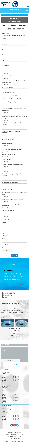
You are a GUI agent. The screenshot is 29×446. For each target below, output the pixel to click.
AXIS (20, 98)
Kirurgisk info (8, 293)
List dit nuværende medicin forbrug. (10, 182)
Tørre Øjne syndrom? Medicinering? (10, 214)
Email (3, 55)
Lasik (14, 332)
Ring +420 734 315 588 (14, 440)
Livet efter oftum (15, 438)
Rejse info (7, 295)
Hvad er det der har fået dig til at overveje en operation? (12, 124)
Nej (6, 73)
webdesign (11, 444)
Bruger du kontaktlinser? (7, 76)
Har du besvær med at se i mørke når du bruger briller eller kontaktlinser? (14, 81)
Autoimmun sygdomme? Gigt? (9, 154)
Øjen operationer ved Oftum (14, 434)
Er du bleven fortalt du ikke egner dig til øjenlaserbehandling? (11, 205)
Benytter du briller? (6, 71)
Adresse (4, 222)
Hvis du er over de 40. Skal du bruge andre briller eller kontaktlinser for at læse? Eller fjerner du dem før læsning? (14, 117)
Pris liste (14, 335)
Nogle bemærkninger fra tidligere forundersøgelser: (14, 102)
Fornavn (4, 38)
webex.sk (18, 444)
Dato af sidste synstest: (7, 87)
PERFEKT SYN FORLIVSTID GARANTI (14, 10)
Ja (3, 73)
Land (3, 233)
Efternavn (4, 44)
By (2, 228)
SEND (14, 255)
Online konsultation (14, 15)
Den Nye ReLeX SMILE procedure (14, 303)
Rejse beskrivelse (14, 18)
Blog (4, 298)
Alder (3, 60)
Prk (14, 333)
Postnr (3, 238)
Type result (4, 248)
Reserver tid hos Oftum (11, 25)
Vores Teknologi (14, 328)
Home (3, 25)
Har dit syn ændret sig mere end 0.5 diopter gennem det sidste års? (14, 109)
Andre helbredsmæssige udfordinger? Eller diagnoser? (12, 175)
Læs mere (22, 281)
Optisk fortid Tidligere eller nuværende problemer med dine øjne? (14, 193)
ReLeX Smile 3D (14, 330)
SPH (4, 98)
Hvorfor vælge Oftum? (14, 432)
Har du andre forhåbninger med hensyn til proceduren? (11, 132)
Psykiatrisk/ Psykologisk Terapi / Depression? (12, 164)
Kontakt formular (14, 21)
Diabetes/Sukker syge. (7, 143)
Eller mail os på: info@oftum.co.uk (14, 442)
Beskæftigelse (5, 65)
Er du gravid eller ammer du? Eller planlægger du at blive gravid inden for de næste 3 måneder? (14, 149)
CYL (12, 98)
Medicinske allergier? (7, 169)
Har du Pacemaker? (6, 159)
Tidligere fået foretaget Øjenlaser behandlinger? (13, 199)
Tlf (2, 49)
